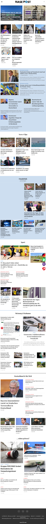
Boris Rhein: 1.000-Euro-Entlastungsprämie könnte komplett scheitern (34, 389)
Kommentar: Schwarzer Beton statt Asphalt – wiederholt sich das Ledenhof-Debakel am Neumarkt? (6, 365)
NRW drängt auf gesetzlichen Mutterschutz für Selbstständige (34, 412)
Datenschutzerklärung (26, 516)
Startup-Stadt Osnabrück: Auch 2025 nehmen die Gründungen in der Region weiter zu (40, 230)
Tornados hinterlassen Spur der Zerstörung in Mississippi (7, 151)
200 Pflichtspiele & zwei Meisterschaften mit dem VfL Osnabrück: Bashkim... (5, 39)
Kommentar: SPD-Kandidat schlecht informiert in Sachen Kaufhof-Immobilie (5, 355)
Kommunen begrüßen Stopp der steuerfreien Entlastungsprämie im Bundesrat (15, 120)
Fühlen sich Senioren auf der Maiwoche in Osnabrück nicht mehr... (28, 38)
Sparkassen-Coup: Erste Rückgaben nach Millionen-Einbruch (22, 151)
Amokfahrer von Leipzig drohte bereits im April (22, 169)
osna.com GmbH (12, 516)
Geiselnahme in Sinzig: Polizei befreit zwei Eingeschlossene (34, 381)
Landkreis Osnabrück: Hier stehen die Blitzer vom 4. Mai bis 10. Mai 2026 (34, 474)
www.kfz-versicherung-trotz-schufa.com (37, 518)
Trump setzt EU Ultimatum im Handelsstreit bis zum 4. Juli (8, 170)
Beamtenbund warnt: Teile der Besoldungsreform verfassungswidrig (38, 103)
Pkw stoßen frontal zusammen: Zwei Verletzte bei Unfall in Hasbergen (28, 230)
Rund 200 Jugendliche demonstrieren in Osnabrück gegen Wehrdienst (39, 38)
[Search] (44, 1)
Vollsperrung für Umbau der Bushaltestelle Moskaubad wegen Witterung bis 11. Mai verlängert (28, 195)
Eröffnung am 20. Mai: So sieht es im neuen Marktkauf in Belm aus (11, 15)
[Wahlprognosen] (44, 255)
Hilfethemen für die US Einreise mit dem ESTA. (21, 518)
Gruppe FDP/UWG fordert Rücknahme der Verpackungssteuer (11, 469)
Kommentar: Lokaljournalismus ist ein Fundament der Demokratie (34, 336)
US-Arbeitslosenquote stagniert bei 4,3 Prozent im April (33, 396)
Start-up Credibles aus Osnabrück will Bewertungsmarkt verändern (9, 480)
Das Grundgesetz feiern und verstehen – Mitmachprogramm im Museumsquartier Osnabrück (32, 481)
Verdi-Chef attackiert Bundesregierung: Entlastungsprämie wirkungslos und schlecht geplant (35, 405)
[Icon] (7, 142)
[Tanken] (44, 259)
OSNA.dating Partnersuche (6, 518)
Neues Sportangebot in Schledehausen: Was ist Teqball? (36, 248)
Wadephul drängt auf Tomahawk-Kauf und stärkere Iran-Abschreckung (32, 72)
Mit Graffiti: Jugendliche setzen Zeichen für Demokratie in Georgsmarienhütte (17, 230)
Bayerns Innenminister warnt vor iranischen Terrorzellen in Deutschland (15, 104)
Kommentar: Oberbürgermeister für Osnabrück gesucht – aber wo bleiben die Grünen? (30, 355)
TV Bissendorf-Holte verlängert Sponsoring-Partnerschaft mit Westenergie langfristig (16, 302)
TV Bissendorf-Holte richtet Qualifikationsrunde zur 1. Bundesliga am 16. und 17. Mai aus (14, 265)
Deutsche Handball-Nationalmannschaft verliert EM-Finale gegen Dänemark (22, 275)
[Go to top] (23, 522)
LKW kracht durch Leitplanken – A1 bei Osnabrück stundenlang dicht (32, 456)
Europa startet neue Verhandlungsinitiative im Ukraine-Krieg (32, 85)
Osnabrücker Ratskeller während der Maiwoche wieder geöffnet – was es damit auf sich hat (34, 14)
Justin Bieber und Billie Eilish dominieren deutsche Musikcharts (37, 428)
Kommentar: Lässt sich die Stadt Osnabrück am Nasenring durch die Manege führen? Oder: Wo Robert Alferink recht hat (10, 347)
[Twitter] (23, 511)
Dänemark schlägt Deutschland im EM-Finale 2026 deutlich (6, 282)
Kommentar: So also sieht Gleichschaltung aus (7, 318)
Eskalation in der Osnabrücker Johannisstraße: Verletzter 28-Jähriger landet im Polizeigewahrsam (17, 39)
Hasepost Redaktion (24, 75)
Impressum (19, 516)
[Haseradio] (44, 268)
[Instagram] (27, 511)
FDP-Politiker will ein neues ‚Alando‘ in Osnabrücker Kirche (28, 364)
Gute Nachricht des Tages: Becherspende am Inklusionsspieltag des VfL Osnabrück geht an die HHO (32, 303)
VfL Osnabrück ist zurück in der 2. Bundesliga (5, 301)
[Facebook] (19, 511)
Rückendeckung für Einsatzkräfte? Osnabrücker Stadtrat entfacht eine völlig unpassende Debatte (9, 340)
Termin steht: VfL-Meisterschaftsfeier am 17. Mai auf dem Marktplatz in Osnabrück (40, 194)
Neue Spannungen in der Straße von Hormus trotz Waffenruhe (37, 151)
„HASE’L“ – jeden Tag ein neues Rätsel (5, 59)
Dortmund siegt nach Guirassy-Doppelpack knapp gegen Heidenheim (7, 275)
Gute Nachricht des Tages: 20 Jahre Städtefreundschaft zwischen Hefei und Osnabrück (34, 215)
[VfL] (44, 264)
